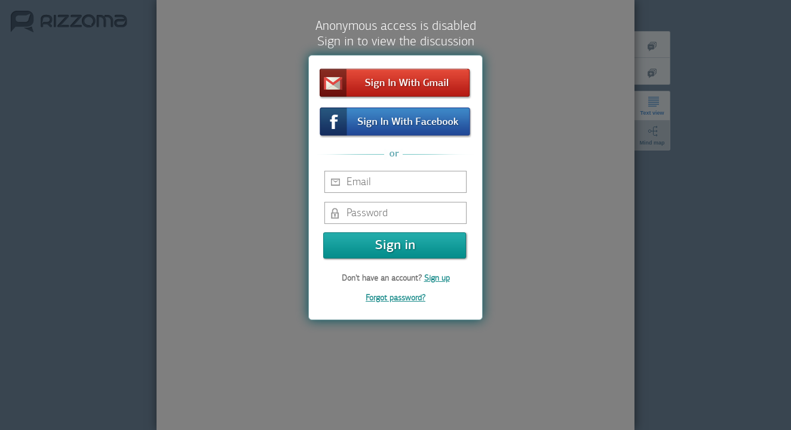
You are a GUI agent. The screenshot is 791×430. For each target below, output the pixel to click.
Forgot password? (395, 298)
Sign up (437, 278)
